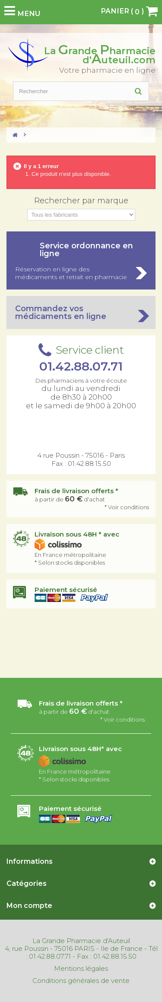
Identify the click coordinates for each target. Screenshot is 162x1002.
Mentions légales (81, 969)
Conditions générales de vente (81, 981)
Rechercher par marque (81, 200)
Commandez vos (81, 312)
